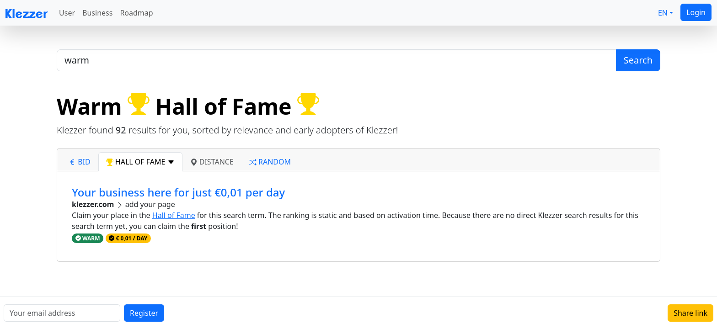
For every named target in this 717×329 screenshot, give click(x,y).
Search (638, 60)
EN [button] (663, 13)
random (270, 162)
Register (144, 313)
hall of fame (140, 162)
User (67, 13)
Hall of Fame (173, 215)
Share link (690, 313)
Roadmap (136, 13)
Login (696, 12)
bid (80, 162)
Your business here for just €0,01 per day (178, 192)
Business (97, 13)
